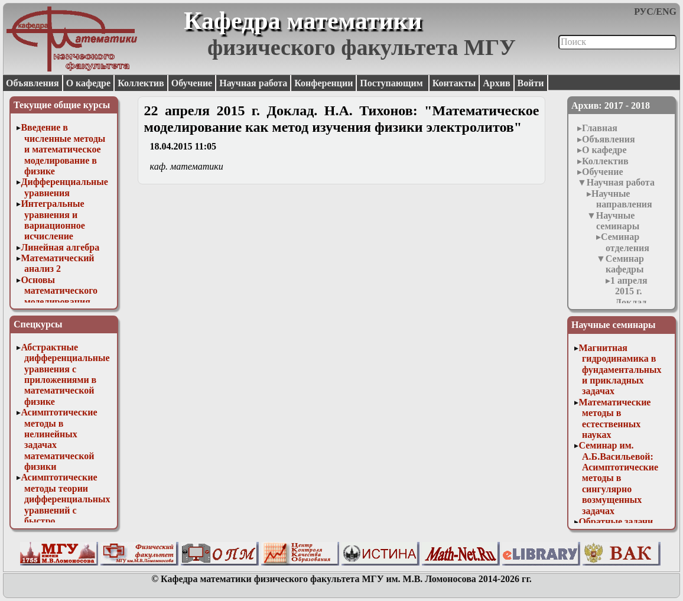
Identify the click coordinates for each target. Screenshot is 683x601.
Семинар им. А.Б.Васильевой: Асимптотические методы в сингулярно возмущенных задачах (618, 477)
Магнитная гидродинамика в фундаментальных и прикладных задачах (619, 370)
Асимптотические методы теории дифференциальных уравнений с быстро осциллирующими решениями (65, 509)
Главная (599, 128)
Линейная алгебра (60, 247)
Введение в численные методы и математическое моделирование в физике (63, 149)
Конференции (323, 83)
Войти (531, 83)
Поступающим (392, 83)
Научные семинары (617, 220)
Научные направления (621, 199)
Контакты (454, 83)
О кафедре (88, 83)
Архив (496, 83)
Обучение (192, 83)
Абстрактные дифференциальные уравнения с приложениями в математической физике (65, 374)
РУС (643, 12)
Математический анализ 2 (57, 263)
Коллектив (141, 83)
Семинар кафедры (625, 264)
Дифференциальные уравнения (64, 187)
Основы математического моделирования (59, 291)
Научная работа (253, 83)
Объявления (32, 83)
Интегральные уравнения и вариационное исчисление (52, 220)
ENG (666, 12)
